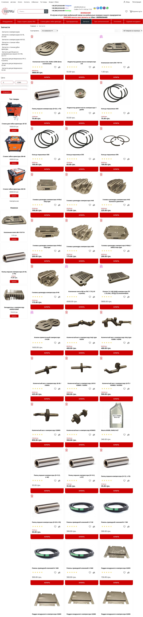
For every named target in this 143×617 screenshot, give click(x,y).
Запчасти (86, 21)
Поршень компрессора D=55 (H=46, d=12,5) (44, 544)
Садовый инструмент (133, 21)
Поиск (44, 11)
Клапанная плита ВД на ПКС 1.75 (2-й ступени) (44, 256)
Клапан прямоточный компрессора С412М (101, 256)
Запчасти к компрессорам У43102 (13, 39)
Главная (33, 26)
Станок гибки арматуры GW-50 (14, 189)
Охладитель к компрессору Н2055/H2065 (14, 308)
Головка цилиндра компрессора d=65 (100, 160)
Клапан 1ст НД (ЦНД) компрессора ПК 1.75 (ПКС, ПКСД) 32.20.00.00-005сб (72, 256)
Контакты (27, 2)
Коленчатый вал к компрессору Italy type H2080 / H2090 (44, 304)
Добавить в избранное (50, 69)
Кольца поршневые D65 (69, 113)
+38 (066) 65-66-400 (56, 11)
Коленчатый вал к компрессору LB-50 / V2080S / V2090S (100, 304)
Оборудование (7, 21)
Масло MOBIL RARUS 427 (97, 352)
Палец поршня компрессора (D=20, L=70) (14, 273)
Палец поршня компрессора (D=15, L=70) (72, 400)
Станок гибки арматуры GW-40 (14, 156)
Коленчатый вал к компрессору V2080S (44, 352)
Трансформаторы (72, 21)
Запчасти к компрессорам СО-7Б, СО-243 (12, 36)
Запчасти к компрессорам (11, 32)
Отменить (6, 92)
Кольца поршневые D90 (40, 161)
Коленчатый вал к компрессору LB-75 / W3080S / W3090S (128, 304)
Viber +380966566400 (97, 17)
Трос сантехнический (101, 21)
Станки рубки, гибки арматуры (50, 21)
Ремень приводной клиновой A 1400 (72, 448)
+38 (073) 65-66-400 (56, 6)
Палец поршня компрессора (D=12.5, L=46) (129, 352)
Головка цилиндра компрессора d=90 (129, 208)
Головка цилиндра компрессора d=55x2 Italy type (72, 160)
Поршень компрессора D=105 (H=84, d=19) (128, 496)
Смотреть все (14, 201)
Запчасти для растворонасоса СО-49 (11, 64)
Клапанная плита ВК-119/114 (14, 232)
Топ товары (43, 2)
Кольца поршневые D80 (97, 113)
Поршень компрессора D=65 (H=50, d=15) (44, 592)
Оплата (20, 2)
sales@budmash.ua (78, 7)
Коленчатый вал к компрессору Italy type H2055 (128, 256)
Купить (14, 130)
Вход (127, 2)
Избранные (35, 2)
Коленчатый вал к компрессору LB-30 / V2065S (72, 304)
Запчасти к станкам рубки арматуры (10, 48)
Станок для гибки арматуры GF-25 (14, 124)
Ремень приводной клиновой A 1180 (44, 448)
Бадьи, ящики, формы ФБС (26, 21)
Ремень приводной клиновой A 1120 (128, 400)
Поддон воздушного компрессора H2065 (44, 496)
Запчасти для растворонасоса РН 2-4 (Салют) (13, 59)
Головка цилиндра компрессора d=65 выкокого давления (129, 160)
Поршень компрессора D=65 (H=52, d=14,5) (129, 544)
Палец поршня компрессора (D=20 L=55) (100, 400)
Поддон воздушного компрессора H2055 (128, 448)
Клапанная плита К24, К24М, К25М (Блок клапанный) (44, 65)
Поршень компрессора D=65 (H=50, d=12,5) (100, 544)
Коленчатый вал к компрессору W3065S (72, 352)
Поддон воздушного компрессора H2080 (72, 496)
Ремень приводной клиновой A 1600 (100, 448)
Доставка (13, 2)
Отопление (117, 21)
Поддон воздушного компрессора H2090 (100, 496)
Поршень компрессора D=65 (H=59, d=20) (72, 592)
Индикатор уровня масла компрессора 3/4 (72, 65)
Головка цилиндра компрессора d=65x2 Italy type (44, 208)
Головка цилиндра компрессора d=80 (72, 208)
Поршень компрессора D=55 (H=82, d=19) (72, 544)
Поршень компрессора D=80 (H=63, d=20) (129, 592)
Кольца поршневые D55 (125, 113)
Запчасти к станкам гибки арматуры (10, 43)
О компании (5, 2)
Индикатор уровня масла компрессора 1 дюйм (44, 112)
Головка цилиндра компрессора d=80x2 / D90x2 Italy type (100, 208)
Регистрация (136, 2)
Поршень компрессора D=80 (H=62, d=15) (100, 592)
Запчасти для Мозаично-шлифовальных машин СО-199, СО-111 (12, 54)
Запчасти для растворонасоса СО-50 (11, 69)
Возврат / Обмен (54, 2)
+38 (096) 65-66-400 (56, 8)
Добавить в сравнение (54, 69)
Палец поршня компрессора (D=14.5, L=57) (44, 400)
